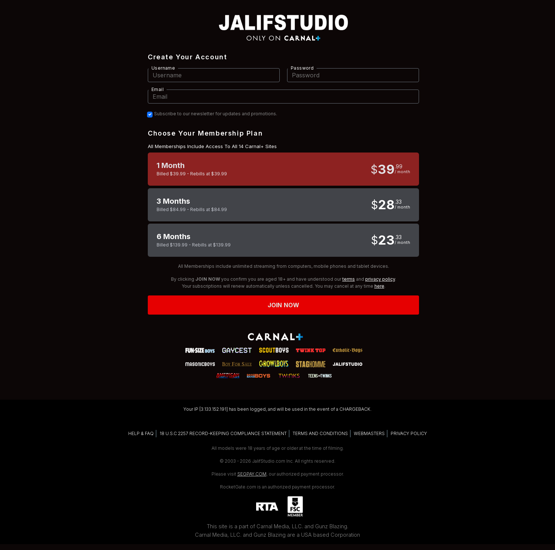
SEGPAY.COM (251, 474)
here (379, 286)
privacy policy (380, 279)
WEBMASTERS (369, 433)
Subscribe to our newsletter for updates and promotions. (215, 114)
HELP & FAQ (141, 433)
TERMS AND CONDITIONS (320, 433)
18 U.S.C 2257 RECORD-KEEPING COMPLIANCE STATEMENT (223, 433)
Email (157, 89)
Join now (283, 305)
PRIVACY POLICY (409, 433)
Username (163, 68)
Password (302, 68)
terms (348, 279)
